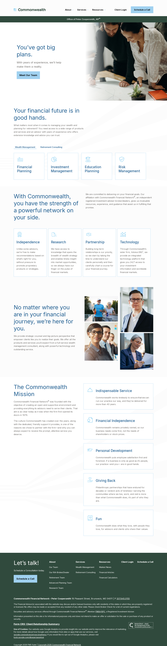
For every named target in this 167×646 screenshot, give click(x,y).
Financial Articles (106, 569)
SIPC (103, 608)
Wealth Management (85, 564)
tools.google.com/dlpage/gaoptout (29, 634)
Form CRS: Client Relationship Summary (37, 620)
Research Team (56, 584)
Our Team (53, 564)
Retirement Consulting (86, 569)
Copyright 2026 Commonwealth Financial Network (59, 641)
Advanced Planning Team (60, 579)
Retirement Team (57, 574)
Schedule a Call (25, 575)
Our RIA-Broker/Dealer (59, 569)
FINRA (97, 608)
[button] (68, 6)
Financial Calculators (108, 574)
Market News (105, 564)
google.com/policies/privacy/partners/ (30, 631)
